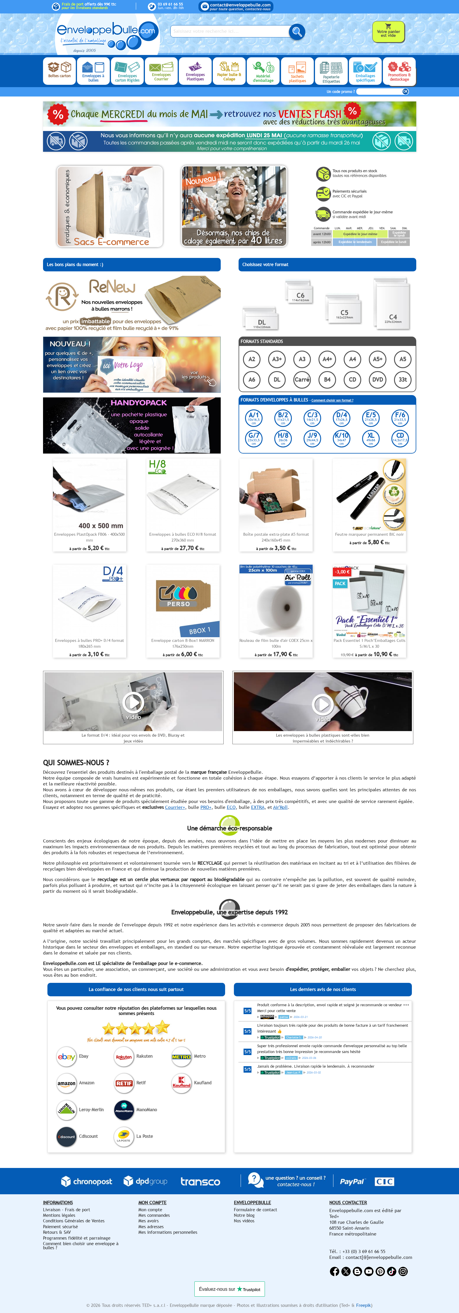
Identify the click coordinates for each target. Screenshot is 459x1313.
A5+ (377, 359)
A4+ (327, 359)
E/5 (371, 418)
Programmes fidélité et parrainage (76, 1238)
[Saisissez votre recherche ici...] (233, 31)
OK (405, 91)
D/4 (341, 418)
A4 (352, 359)
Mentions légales (59, 1215)
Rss (357, 1271)
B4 (327, 379)
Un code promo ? (341, 91)
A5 (403, 359)
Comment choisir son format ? (332, 400)
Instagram (403, 1271)
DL (277, 379)
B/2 (283, 418)
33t (403, 379)
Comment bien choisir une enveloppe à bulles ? (81, 1245)
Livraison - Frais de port (66, 1209)
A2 (252, 359)
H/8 (283, 438)
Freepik (363, 1305)
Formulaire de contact (255, 1209)
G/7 (254, 438)
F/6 (400, 418)
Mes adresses (151, 1226)
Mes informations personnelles (167, 1232)
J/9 (312, 438)
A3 (302, 359)
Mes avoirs (148, 1220)
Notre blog (244, 1215)
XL (370, 438)
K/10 (341, 438)
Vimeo (391, 1271)
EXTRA (257, 807)
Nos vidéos (244, 1220)
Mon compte (150, 1209)
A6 (252, 379)
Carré (302, 379)
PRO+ (206, 807)
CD (352, 379)
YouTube (369, 1271)
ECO (231, 807)
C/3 (312, 418)
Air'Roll (280, 807)
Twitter (346, 1271)
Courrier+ (175, 807)
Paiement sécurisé (60, 1226)
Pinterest (380, 1271)
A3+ (277, 359)
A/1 (254, 418)
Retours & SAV (57, 1232)
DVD (377, 379)
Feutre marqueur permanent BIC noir (369, 534)
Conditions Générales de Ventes (74, 1220)
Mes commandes (154, 1215)
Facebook (334, 1271)
